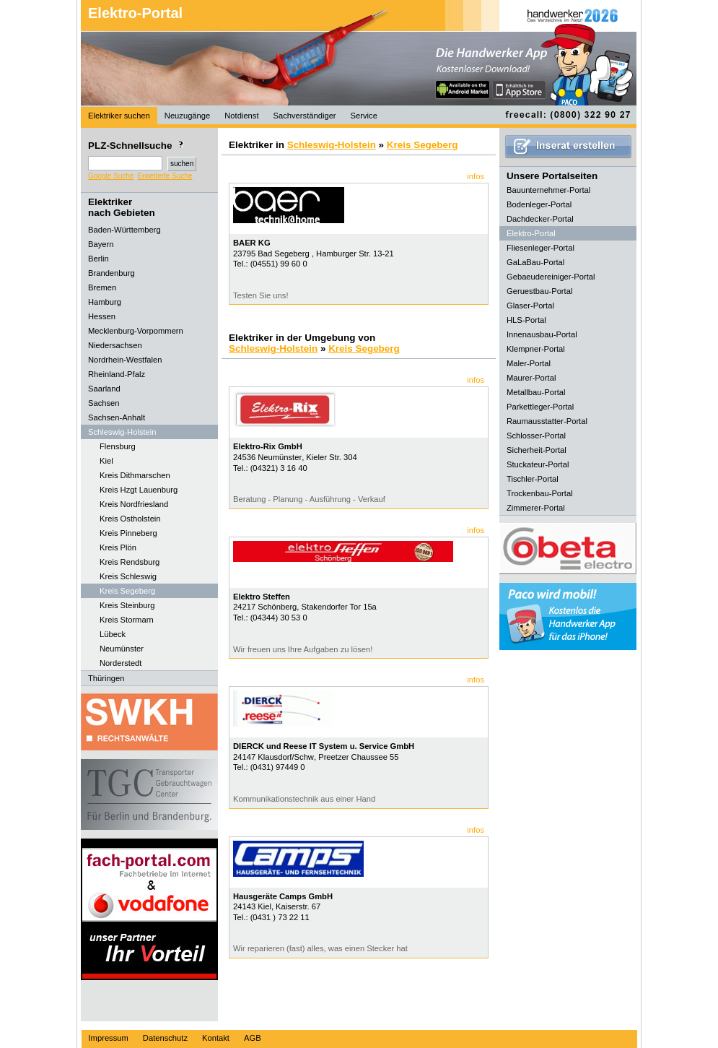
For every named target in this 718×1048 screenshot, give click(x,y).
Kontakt (215, 1038)
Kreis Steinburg (127, 605)
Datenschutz (165, 1038)
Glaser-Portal (530, 305)
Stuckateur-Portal (538, 464)
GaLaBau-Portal (535, 262)
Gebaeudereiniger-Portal (551, 276)
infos (475, 176)
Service (364, 115)
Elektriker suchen (119, 115)
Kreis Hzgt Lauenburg (139, 489)
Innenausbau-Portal (542, 334)
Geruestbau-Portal (539, 291)
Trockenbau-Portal (540, 493)
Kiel (106, 460)
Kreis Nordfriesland (134, 504)
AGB (252, 1038)
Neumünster (122, 648)
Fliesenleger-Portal (540, 247)
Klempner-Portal (536, 349)
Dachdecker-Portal (540, 219)
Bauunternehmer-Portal (548, 190)
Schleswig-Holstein (331, 144)
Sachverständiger (304, 115)
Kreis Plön (118, 547)
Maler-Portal (529, 363)
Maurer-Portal (531, 377)
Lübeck (113, 634)
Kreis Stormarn (127, 619)
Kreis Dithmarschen (135, 475)
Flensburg (118, 446)
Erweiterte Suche (164, 176)
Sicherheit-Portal (536, 450)
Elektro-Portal (135, 13)
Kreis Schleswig (128, 576)
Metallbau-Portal (536, 392)
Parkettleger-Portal (540, 406)
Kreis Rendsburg (129, 562)
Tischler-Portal (533, 479)
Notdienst (241, 115)
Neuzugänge (187, 115)
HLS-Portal (526, 320)
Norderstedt (120, 663)
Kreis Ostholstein (130, 518)
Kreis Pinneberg (128, 533)
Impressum (108, 1038)
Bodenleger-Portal (539, 204)
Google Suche (110, 176)
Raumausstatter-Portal (547, 421)
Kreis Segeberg (127, 590)
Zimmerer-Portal (536, 507)
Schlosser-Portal (536, 435)
